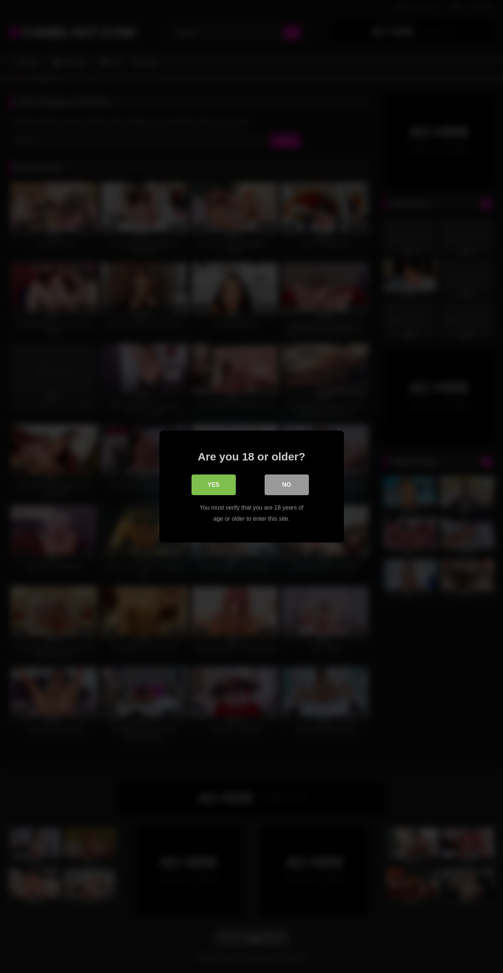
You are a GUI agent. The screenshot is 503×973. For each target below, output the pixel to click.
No (286, 485)
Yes (213, 485)
